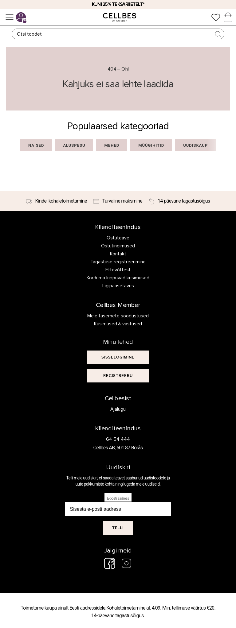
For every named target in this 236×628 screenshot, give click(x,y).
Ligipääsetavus (118, 286)
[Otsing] (118, 34)
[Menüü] (9, 17)
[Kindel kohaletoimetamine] (56, 201)
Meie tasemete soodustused (118, 316)
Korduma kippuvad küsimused (118, 278)
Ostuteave (118, 238)
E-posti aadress (118, 498)
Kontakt (118, 254)
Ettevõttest (118, 270)
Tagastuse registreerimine (118, 262)
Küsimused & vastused (118, 324)
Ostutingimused (118, 246)
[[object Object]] (118, 357)
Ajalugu (118, 409)
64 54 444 (118, 439)
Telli (118, 527)
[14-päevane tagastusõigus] (179, 201)
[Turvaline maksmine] (117, 201)
